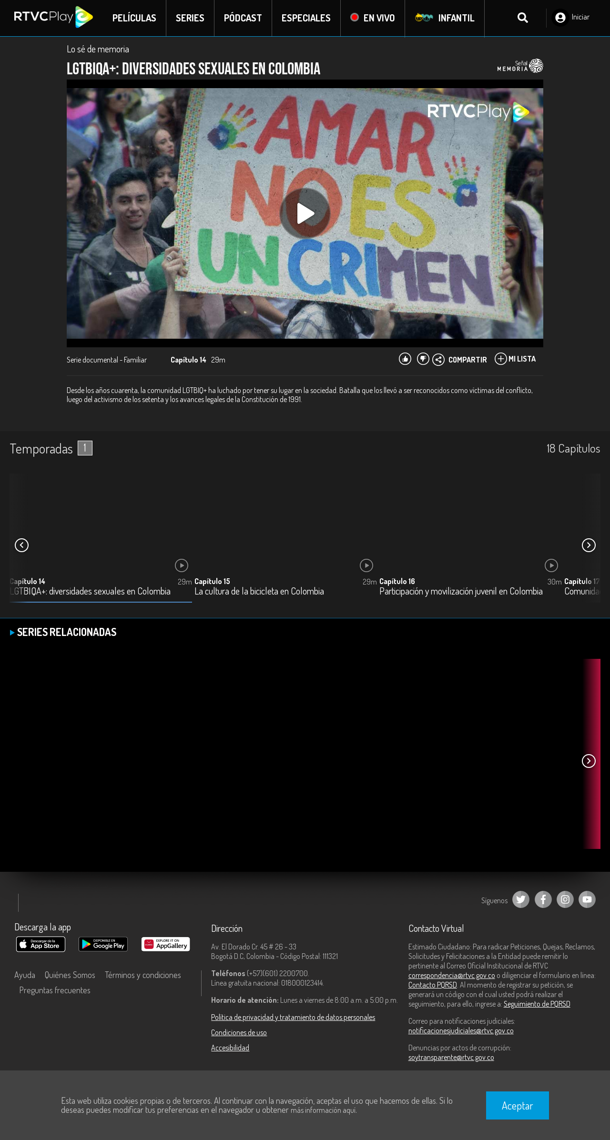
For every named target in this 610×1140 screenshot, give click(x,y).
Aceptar (517, 1105)
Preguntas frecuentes (55, 990)
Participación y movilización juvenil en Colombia (461, 591)
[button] (588, 545)
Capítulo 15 (212, 581)
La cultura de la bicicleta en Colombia (259, 591)
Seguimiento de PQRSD (537, 1004)
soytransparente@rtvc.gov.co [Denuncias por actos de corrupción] (451, 1057)
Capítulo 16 (397, 581)
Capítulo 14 (27, 581)
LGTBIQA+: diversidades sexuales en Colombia (90, 591)
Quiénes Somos (70, 974)
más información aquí (323, 1110)
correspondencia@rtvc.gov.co (451, 975)
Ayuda (24, 974)
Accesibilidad (230, 1047)
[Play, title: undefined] (305, 213)
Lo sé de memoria (98, 48)
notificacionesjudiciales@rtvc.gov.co (461, 1030)
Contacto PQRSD (432, 984)
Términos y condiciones (143, 974)
